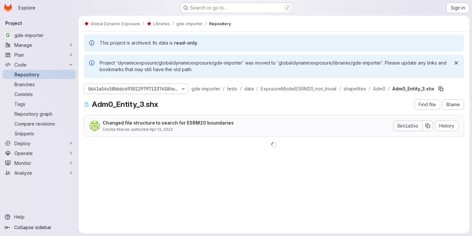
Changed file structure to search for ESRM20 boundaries (168, 123)
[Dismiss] (456, 63)
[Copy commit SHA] (428, 126)
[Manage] (39, 44)
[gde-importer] (39, 35)
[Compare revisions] (39, 123)
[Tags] (39, 103)
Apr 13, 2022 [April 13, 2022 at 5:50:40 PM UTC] (161, 129)
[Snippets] (39, 133)
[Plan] (39, 54)
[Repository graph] (39, 113)
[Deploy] (39, 143)
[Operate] (39, 153)
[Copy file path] (441, 89)
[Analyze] (39, 172)
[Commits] (39, 94)
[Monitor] (39, 162)
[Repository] (39, 74)
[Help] (39, 217)
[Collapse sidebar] (39, 227)
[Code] (39, 64)
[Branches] (39, 84)
